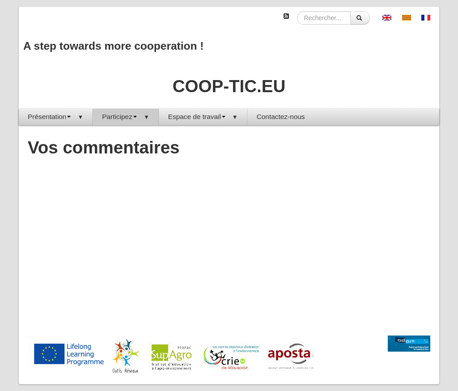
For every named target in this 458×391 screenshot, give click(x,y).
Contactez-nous (281, 116)
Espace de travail (203, 116)
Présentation (55, 116)
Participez (125, 116)
